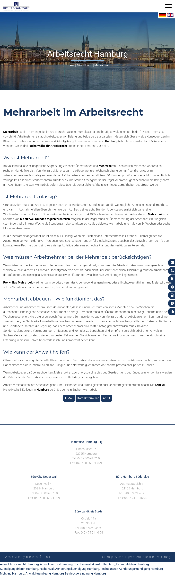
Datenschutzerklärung (156, 557)
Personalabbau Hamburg (132, 564)
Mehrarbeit (101, 65)
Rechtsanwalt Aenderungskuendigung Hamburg (131, 568)
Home (70, 65)
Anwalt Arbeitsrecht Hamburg (19, 564)
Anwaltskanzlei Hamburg (56, 564)
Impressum (132, 557)
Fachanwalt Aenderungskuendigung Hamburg (69, 568)
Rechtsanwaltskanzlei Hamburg (94, 564)
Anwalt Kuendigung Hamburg (45, 573)
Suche (119, 557)
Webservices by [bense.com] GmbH (27, 557)
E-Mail (69, 398)
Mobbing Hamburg (12, 573)
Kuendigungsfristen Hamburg (19, 568)
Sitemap (107, 557)
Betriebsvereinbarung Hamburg (85, 573)
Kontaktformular (88, 398)
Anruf (106, 398)
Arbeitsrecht (84, 65)
